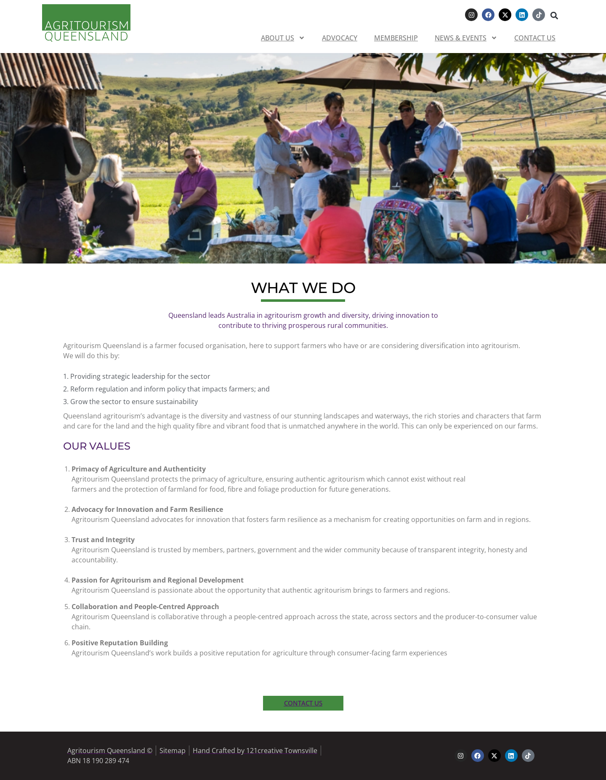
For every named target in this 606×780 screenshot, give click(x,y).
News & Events (466, 37)
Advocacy (339, 38)
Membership (396, 38)
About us (283, 37)
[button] (554, 15)
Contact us (535, 38)
